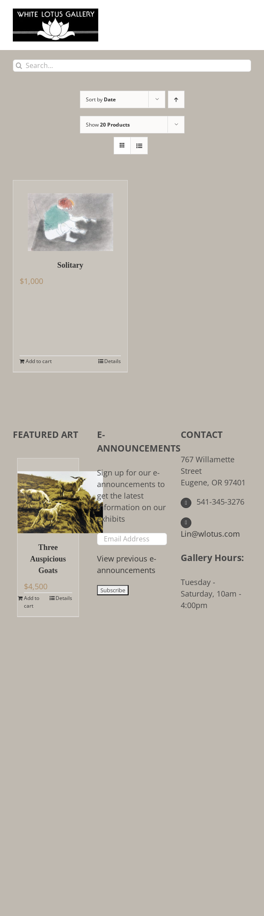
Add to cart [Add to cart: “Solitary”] (39, 361)
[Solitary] (70, 215)
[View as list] (139, 145)
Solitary (70, 265)
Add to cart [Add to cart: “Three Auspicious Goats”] (31, 601)
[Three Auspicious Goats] (48, 495)
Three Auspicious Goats (48, 559)
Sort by (101, 99)
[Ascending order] (176, 99)
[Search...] (132, 65)
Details (112, 361)
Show (108, 124)
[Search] (19, 65)
